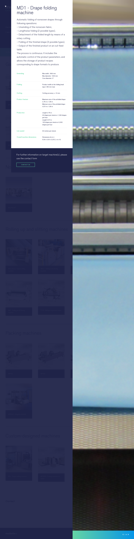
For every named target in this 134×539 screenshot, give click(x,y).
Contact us (23, 165)
